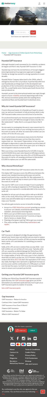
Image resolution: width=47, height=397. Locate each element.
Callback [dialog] (32, 330)
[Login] (39, 3)
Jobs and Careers (31, 364)
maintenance (32, 222)
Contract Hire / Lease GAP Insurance (15, 302)
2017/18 (18, 259)
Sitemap (28, 361)
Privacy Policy (30, 355)
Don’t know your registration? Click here (23, 36)
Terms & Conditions (32, 349)
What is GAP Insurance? (10, 314)
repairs (6, 224)
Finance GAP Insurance (10, 308)
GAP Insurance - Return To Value (13, 311)
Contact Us (14, 352)
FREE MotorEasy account (21, 207)
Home (4, 53)
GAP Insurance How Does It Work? (14, 305)
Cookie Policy (30, 352)
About (12, 349)
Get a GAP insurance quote (11, 288)
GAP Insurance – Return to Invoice (14, 299)
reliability (16, 95)
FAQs (12, 355)
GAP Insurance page (22, 280)
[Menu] (44, 3)
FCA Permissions (31, 358)
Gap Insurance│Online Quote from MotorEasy (25, 53)
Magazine (13, 358)
